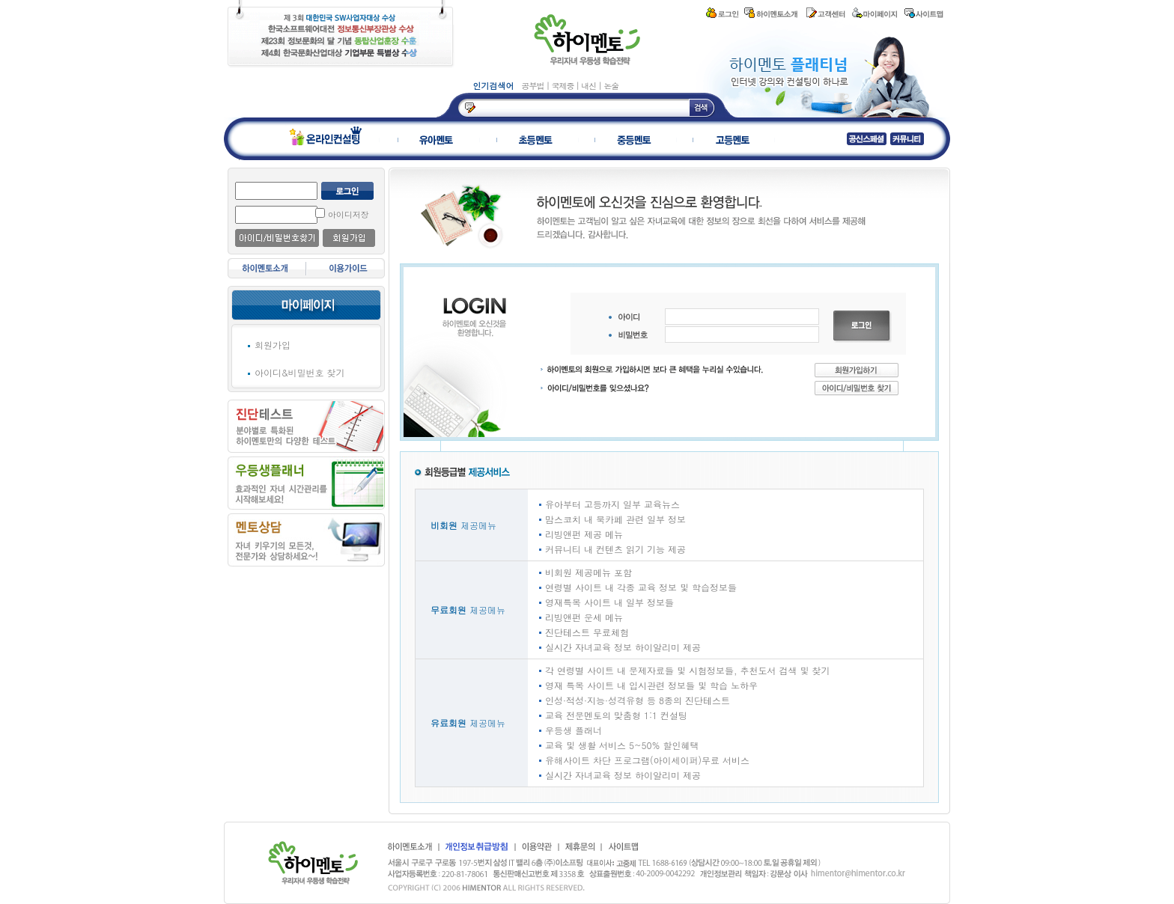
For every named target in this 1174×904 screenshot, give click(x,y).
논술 (610, 85)
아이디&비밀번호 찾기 (300, 372)
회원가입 (273, 344)
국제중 (563, 85)
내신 (589, 85)
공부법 (534, 85)
